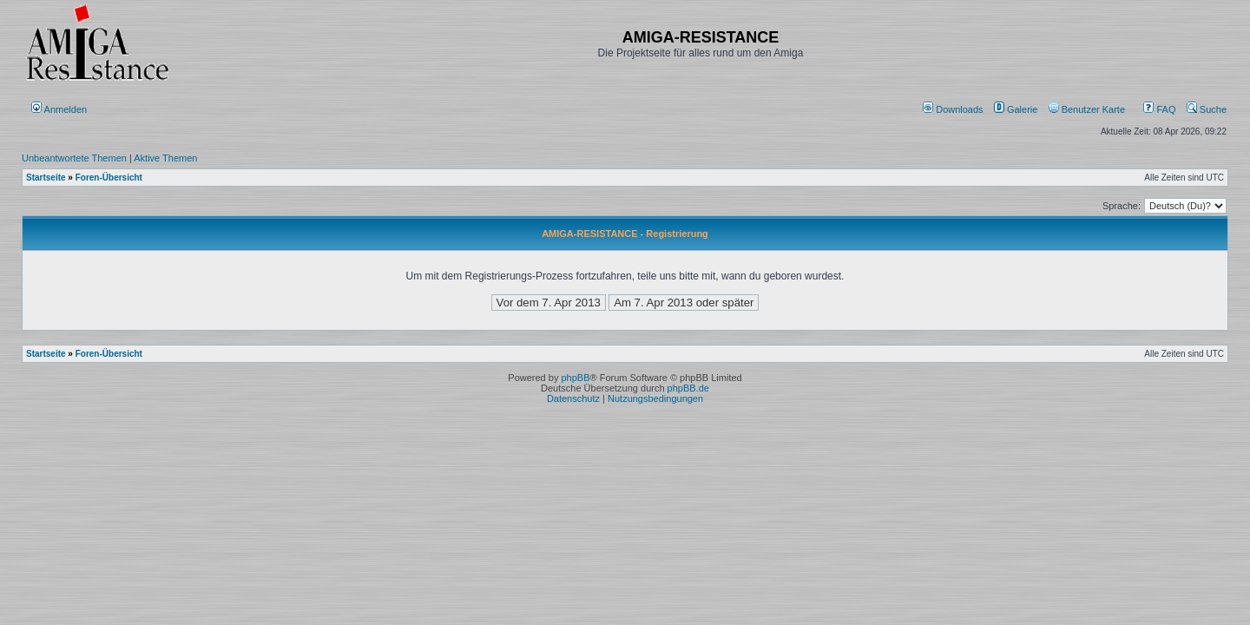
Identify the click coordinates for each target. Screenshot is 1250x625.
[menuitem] (954, 109)
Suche (1207, 109)
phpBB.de (688, 388)
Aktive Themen (165, 158)
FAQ (1159, 109)
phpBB (575, 377)
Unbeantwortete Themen (74, 158)
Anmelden (60, 109)
